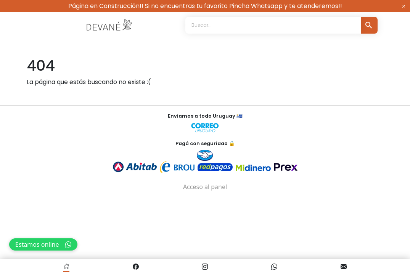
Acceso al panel (205, 187)
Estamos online (43, 244)
